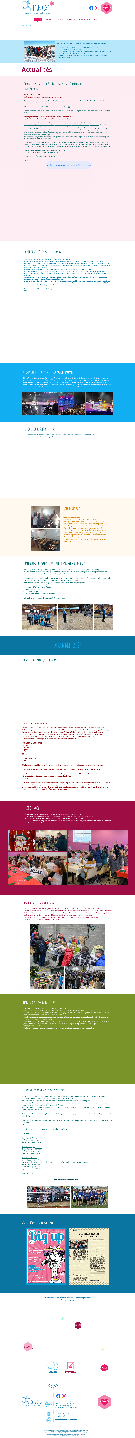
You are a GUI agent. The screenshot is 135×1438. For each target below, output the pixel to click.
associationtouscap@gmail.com (66, 1419)
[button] (39, 51)
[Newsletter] (61, 1324)
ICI (69, 107)
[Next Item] (124, 857)
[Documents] (70, 1371)
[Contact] (53, 1371)
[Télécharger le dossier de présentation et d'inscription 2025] (68, 165)
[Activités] (97, 1351)
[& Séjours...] (96, 1355)
